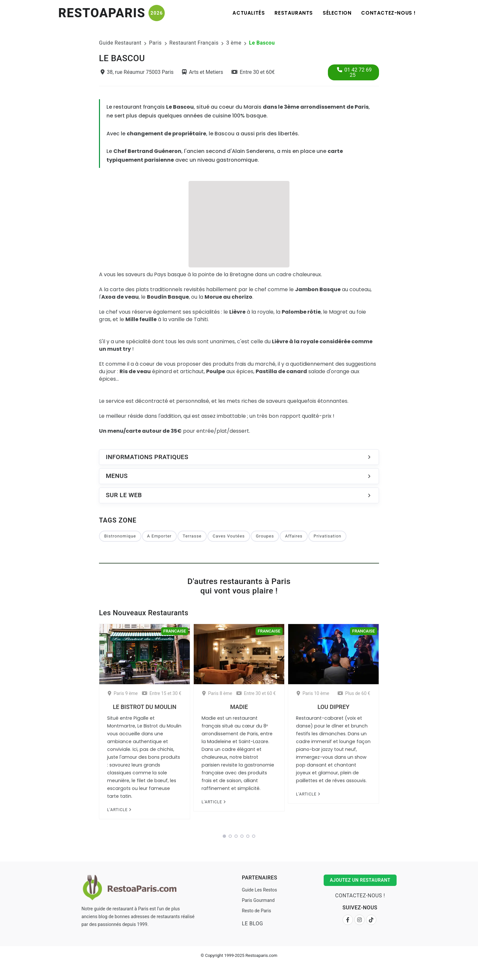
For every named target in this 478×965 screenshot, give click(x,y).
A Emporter (159, 536)
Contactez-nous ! (388, 12)
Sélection (337, 12)
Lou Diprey (333, 706)
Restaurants (293, 12)
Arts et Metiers (202, 72)
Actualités (248, 12)
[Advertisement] (239, 223)
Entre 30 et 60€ (253, 72)
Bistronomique (120, 536)
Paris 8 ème (217, 693)
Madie (239, 706)
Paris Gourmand (258, 900)
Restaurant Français (193, 43)
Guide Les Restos (259, 889)
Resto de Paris (256, 910)
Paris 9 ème (123, 693)
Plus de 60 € (354, 693)
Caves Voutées (229, 536)
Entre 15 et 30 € (161, 693)
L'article (119, 810)
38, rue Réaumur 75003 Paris (137, 72)
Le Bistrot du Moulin (144, 706)
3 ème (233, 43)
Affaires (293, 536)
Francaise (174, 631)
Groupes (265, 536)
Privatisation (327, 536)
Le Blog (252, 923)
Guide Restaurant (120, 43)
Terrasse (192, 536)
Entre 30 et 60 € (256, 693)
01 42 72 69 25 (354, 72)
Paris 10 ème (313, 693)
